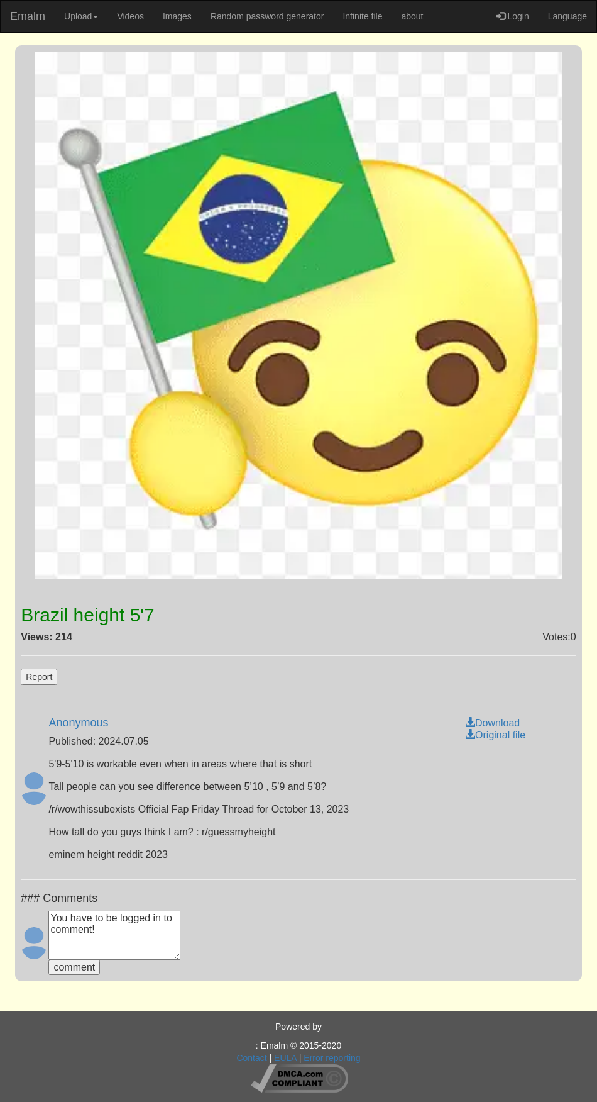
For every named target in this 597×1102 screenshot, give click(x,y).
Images (177, 16)
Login (512, 16)
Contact (251, 1058)
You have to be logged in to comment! (114, 935)
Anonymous (78, 722)
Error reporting (332, 1058)
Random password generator (267, 16)
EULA (285, 1058)
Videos (130, 16)
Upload (81, 16)
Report (39, 677)
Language (567, 16)
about (412, 16)
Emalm (27, 16)
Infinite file (362, 16)
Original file (495, 735)
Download (492, 723)
